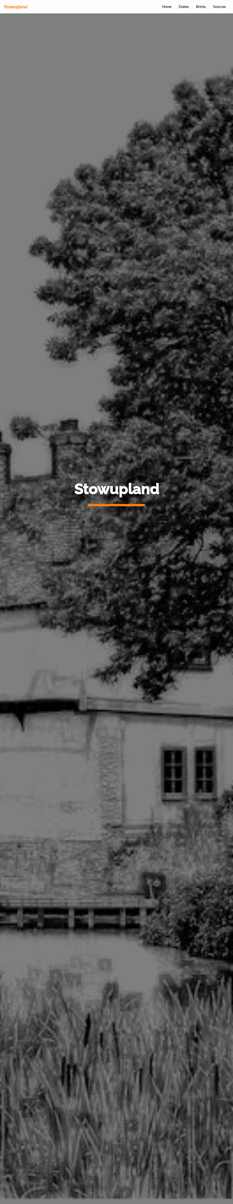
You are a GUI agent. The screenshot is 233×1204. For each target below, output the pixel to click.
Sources (219, 6)
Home (166, 6)
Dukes (184, 6)
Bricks (201, 6)
